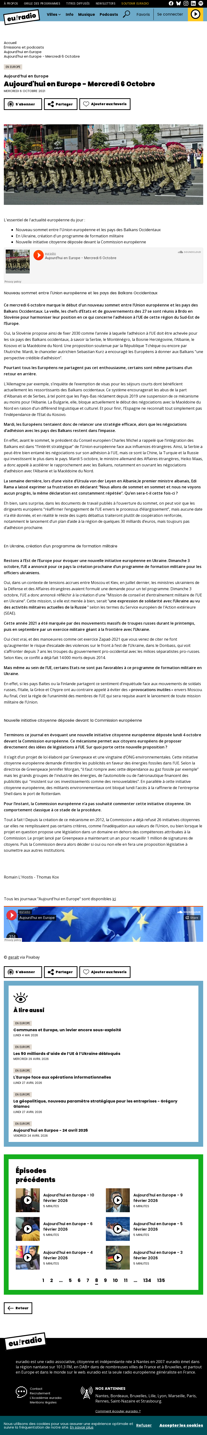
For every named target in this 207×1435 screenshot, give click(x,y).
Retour (18, 1308)
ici (114, 898)
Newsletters (106, 3)
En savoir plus (81, 1427)
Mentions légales (43, 1402)
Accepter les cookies (181, 1425)
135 (161, 1280)
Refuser (144, 1425)
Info (69, 14)
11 (126, 1280)
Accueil (10, 42)
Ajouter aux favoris (105, 104)
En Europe (13, 67)
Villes (54, 14)
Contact (36, 1388)
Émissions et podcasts (24, 47)
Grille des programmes (42, 3)
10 (115, 1280)
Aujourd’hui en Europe (23, 51)
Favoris (143, 14)
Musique (86, 14)
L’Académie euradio (46, 1398)
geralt (13, 957)
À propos (11, 3)
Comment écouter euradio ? (118, 1411)
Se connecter (170, 14)
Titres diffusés (78, 3)
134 (147, 1280)
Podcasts (109, 14)
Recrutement (40, 1393)
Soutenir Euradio (135, 3)
